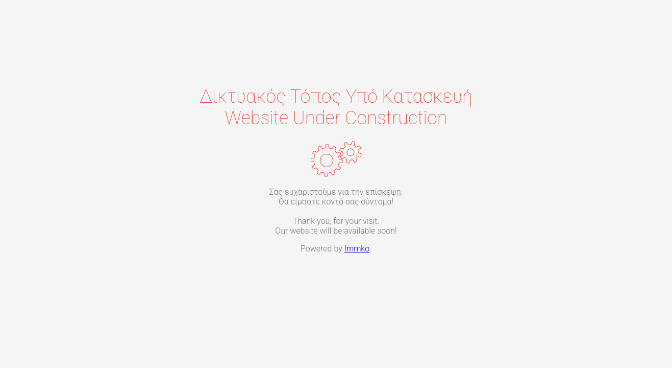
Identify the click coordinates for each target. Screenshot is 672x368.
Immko (356, 249)
